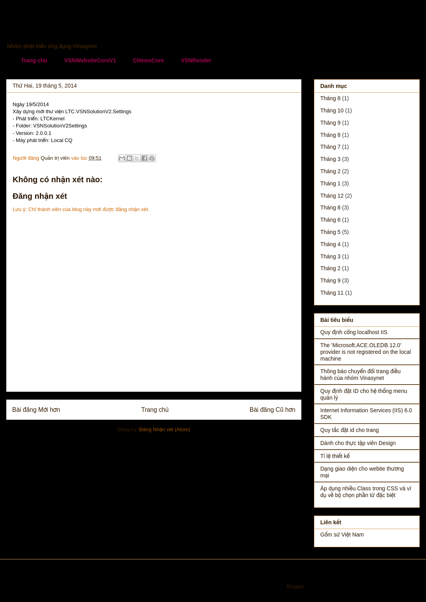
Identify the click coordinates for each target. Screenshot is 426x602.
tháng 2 (330, 171)
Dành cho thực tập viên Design (358, 443)
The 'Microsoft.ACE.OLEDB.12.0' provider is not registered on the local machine (365, 352)
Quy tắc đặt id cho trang (349, 430)
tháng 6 (330, 220)
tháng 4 (330, 244)
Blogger (295, 586)
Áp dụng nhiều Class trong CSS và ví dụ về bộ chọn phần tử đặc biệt (365, 491)
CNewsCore (148, 60)
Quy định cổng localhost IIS (353, 332)
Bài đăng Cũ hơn (272, 409)
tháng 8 (330, 98)
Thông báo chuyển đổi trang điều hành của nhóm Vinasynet (360, 374)
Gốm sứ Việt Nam (342, 534)
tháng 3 (330, 159)
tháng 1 (330, 183)
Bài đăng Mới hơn (36, 409)
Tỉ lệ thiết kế (335, 456)
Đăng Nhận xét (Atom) (164, 429)
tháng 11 (332, 293)
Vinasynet (37, 30)
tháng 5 (330, 232)
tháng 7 (330, 147)
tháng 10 (332, 110)
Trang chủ (34, 60)
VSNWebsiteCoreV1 (90, 60)
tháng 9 (330, 123)
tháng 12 (332, 196)
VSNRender (196, 60)
